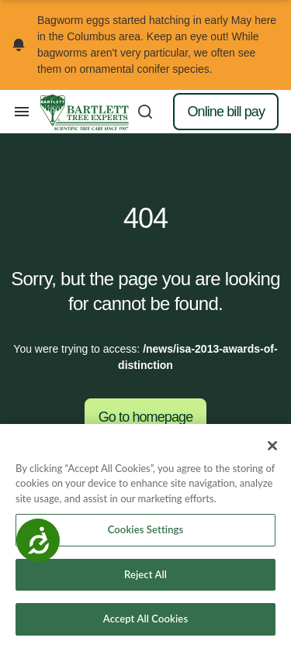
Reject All (145, 574)
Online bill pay (226, 111)
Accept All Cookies (145, 618)
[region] (145, 536)
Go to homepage (146, 417)
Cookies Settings (146, 529)
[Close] (272, 446)
